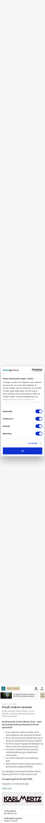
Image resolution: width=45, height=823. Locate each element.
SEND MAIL (7, 789)
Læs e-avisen (13, 688)
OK (22, 451)
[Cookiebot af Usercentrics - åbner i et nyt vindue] (32, 370)
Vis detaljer (33, 443)
